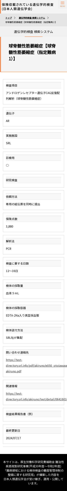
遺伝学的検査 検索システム (32, 17)
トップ (8, 17)
